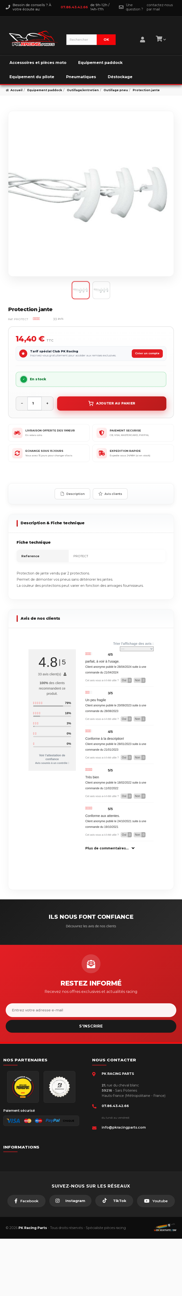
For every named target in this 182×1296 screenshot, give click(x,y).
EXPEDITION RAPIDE (125, 451)
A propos (19, 1195)
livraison (18, 1173)
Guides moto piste (26, 1209)
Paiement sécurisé (26, 1159)
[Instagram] (70, 1258)
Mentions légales (25, 1181)
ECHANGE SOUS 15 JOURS (44, 451)
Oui (127, 680)
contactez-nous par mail (160, 7)
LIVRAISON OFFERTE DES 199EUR (50, 430)
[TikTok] (114, 1258)
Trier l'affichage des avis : (133, 646)
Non (140, 680)
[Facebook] (26, 1258)
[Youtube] (156, 1258)
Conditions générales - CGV (33, 1166)
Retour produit (24, 1188)
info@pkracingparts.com (124, 1127)
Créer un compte (147, 353)
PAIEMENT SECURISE (125, 430)
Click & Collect (23, 1202)
